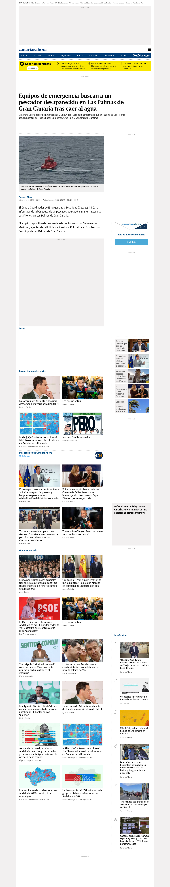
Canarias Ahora (25, 197)
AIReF (43, 3)
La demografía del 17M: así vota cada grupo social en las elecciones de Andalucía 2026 (82, 793)
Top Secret (136, 3)
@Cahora (24, 456)
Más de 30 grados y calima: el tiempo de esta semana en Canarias (134, 731)
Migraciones (66, 55)
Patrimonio (94, 55)
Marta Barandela (26, 676)
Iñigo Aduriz (24, 760)
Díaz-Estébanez (63, 3)
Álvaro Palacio (68, 589)
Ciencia (80, 55)
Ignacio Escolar (25, 407)
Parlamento (110, 55)
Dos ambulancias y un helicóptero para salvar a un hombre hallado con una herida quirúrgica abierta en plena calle (133, 767)
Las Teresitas (107, 3)
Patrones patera (73, 3)
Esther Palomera (69, 673)
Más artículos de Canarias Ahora (35, 452)
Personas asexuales (118, 3)
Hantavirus (129, 3)
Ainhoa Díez (36, 446)
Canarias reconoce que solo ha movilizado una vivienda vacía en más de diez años (121, 346)
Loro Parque (50, 3)
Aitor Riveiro (24, 592)
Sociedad (51, 55)
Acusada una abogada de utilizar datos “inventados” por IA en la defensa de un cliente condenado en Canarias (121, 376)
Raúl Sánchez (24, 446)
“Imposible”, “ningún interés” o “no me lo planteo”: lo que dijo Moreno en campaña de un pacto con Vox (81, 583)
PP (56, 3)
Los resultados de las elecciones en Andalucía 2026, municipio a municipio (38, 793)
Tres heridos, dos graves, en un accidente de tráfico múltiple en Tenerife (134, 804)
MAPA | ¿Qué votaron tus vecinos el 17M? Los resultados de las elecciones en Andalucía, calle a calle (39, 440)
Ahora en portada (28, 550)
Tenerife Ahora (126, 811)
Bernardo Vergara (69, 440)
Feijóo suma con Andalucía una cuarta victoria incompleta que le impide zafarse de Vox (80, 667)
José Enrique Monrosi (27, 634)
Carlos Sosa (124, 703)
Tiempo (143, 3)
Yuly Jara (45, 446)
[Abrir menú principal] (149, 49)
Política (24, 55)
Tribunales (37, 55)
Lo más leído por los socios (32, 371)
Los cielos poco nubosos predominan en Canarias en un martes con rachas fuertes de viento (121, 407)
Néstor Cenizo (24, 718)
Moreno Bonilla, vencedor (76, 437)
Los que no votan (71, 401)
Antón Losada (68, 404)
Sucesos (124, 55)
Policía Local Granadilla (86, 3)
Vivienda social (98, 3)
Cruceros (37, 3)
